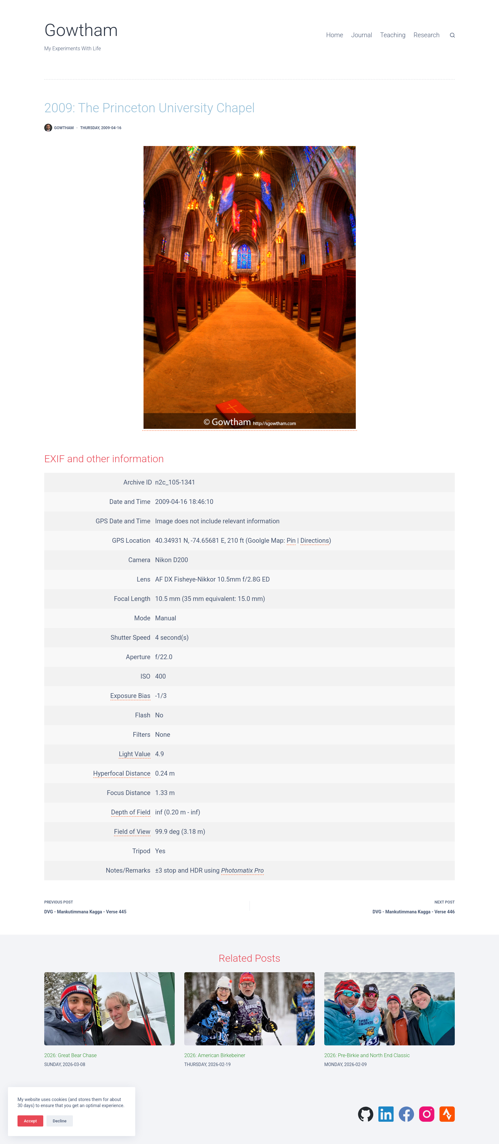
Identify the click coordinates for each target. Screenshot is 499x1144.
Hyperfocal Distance (122, 773)
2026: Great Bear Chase (70, 1055)
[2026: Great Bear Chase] (109, 1009)
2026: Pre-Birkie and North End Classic (367, 1055)
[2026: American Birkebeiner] (249, 1009)
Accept (30, 1121)
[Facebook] (406, 1114)
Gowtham (81, 30)
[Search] (452, 35)
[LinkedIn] (386, 1114)
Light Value (134, 754)
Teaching (393, 35)
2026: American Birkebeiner (214, 1055)
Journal (361, 35)
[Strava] (447, 1114)
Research (426, 35)
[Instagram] (426, 1114)
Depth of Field (130, 812)
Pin (291, 540)
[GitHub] (365, 1114)
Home (334, 35)
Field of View (132, 831)
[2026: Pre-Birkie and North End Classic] (389, 1009)
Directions (314, 540)
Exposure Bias (130, 696)
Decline (60, 1121)
